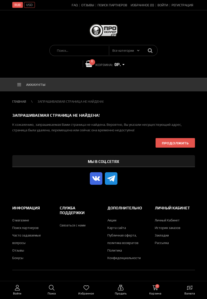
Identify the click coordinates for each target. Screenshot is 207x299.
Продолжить (175, 143)
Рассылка (162, 243)
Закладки (162, 235)
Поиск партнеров (112, 5)
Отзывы (87, 5)
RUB (18, 5)
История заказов (167, 228)
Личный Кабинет (167, 220)
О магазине (20, 220)
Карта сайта (116, 228)
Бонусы (17, 258)
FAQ (75, 5)
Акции (111, 220)
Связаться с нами (73, 225)
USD (29, 5)
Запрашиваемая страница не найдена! (71, 101)
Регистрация (182, 5)
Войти (163, 5)
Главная (19, 101)
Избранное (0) (142, 5)
